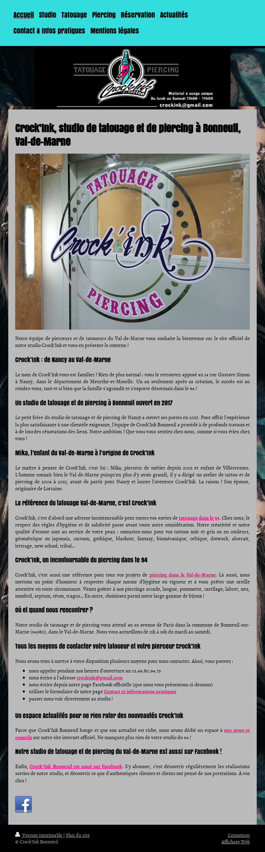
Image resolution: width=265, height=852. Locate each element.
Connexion (239, 835)
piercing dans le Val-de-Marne (182, 574)
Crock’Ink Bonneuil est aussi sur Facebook (76, 766)
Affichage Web (236, 841)
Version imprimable (39, 835)
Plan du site (78, 835)
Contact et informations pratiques (140, 691)
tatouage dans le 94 (199, 517)
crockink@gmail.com (100, 677)
